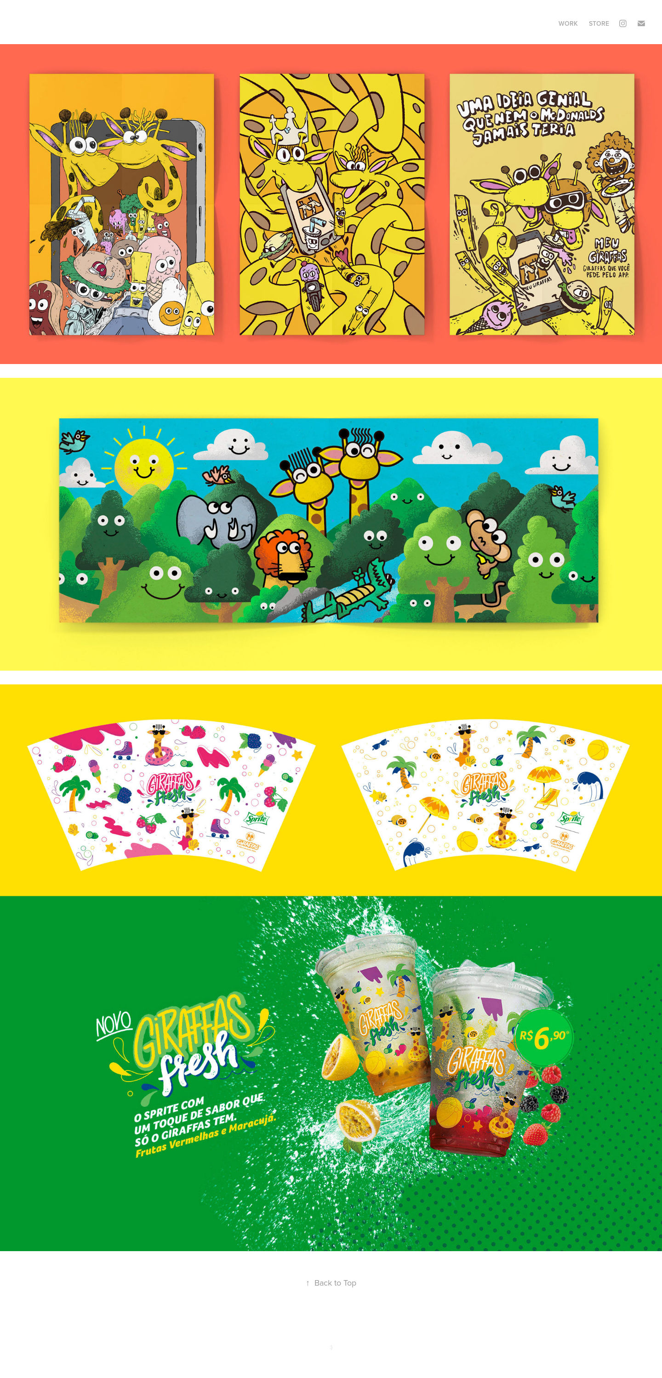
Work (568, 23)
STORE (599, 23)
